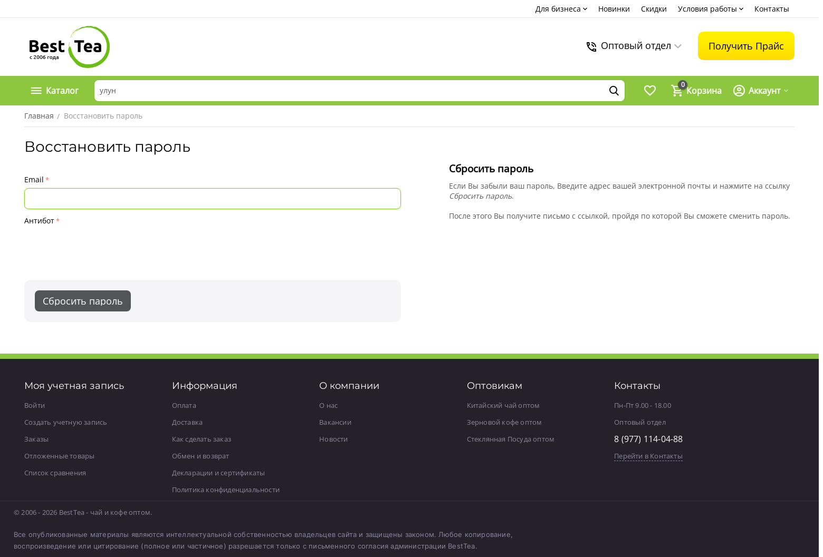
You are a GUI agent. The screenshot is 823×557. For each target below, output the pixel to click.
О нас (328, 405)
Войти (34, 405)
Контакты (771, 9)
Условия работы (707, 9)
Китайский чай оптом (503, 405)
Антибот (39, 221)
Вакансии (335, 422)
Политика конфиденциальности (226, 489)
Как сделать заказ (201, 439)
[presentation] (104, 248)
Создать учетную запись (65, 422)
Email (34, 179)
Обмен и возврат (200, 456)
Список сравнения (55, 472)
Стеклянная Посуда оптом (511, 439)
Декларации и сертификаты (218, 472)
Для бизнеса (558, 9)
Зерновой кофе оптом (504, 422)
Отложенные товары (59, 456)
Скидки (654, 9)
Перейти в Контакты (648, 456)
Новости (333, 439)
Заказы (36, 439)
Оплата (184, 405)
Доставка (187, 422)
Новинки (614, 9)
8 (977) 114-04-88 (648, 439)
